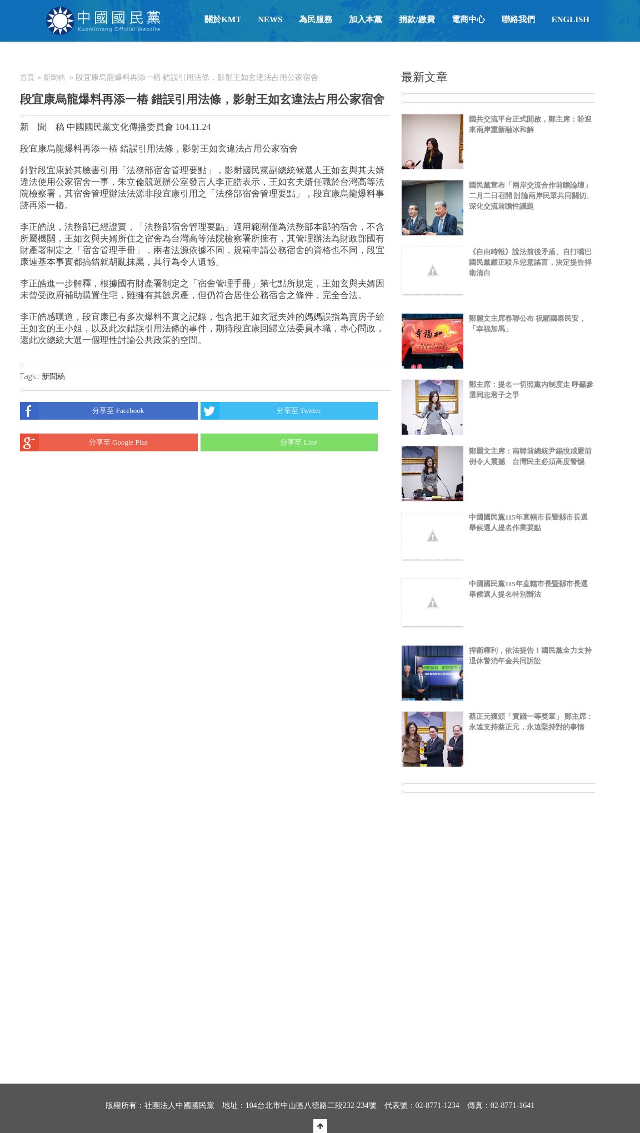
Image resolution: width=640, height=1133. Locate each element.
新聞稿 (54, 77)
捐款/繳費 (416, 19)
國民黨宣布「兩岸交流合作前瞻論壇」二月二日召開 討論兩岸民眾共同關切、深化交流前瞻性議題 (531, 195)
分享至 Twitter (261, 411)
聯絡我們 (518, 19)
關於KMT (222, 19)
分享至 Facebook (82, 411)
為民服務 (315, 19)
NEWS (270, 19)
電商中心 (468, 19)
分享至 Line (259, 442)
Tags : (31, 376)
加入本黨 (365, 19)
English (570, 19)
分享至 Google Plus (84, 442)
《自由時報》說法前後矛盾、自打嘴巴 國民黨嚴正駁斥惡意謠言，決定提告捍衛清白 (530, 262)
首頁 (27, 77)
